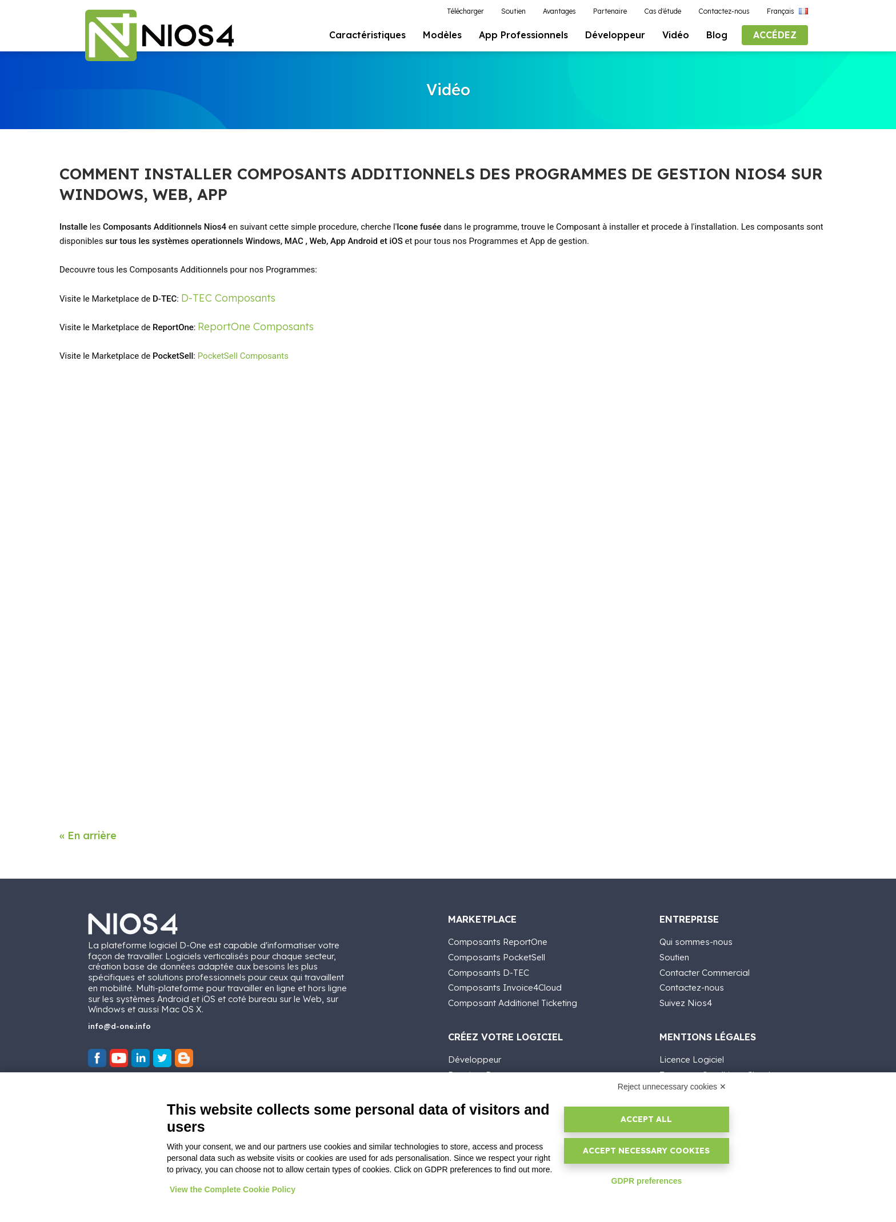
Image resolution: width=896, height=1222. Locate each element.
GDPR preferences (646, 1180)
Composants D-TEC (488, 970)
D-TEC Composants (228, 298)
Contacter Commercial (704, 970)
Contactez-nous (691, 986)
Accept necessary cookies (646, 1150)
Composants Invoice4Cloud (505, 986)
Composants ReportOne (497, 940)
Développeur (474, 1058)
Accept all (646, 1119)
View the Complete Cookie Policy (232, 1189)
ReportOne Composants (256, 327)
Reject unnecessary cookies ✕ (672, 1086)
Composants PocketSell (496, 955)
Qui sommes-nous (696, 940)
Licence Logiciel (691, 1058)
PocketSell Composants (243, 356)
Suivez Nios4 (685, 1001)
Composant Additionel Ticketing (512, 1001)
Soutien (674, 955)
